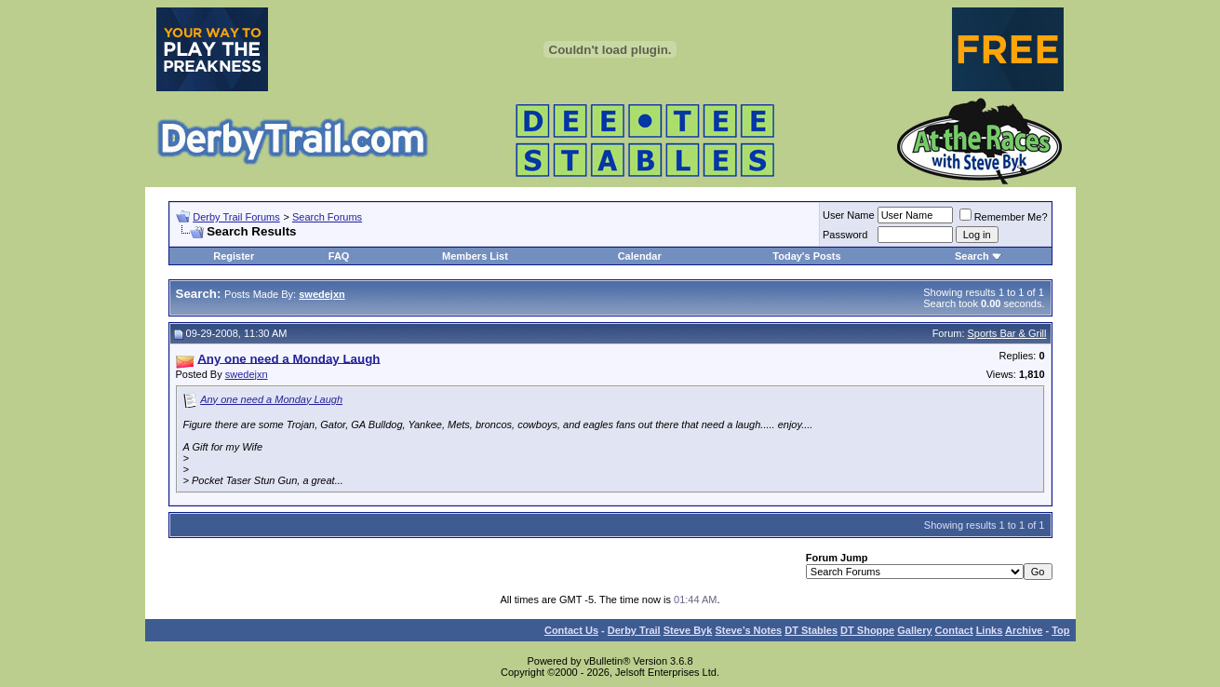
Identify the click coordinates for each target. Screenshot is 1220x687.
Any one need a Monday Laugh (271, 399)
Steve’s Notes (748, 630)
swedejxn (246, 374)
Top (1060, 630)
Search (972, 256)
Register (233, 256)
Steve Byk (688, 630)
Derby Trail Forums (236, 216)
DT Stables (811, 630)
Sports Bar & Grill (1007, 333)
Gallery (914, 630)
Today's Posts (806, 256)
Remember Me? (1003, 216)
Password (845, 234)
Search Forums (327, 216)
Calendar (640, 256)
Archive (1023, 630)
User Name (849, 215)
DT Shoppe (867, 630)
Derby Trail (634, 630)
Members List (475, 256)
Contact (954, 630)
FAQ (339, 256)
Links (989, 630)
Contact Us (571, 630)
